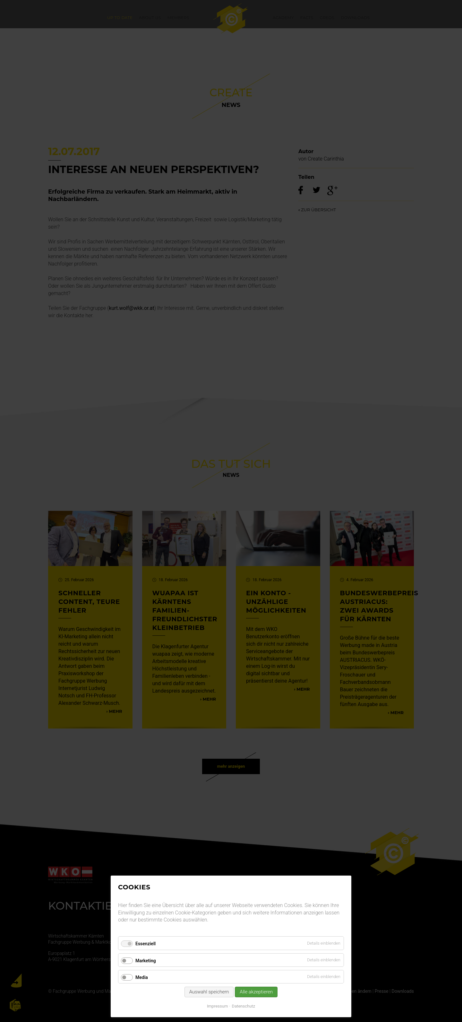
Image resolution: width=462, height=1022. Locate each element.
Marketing (145, 960)
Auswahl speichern (209, 992)
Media (141, 977)
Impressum (217, 1006)
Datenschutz (243, 1006)
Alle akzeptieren (256, 992)
